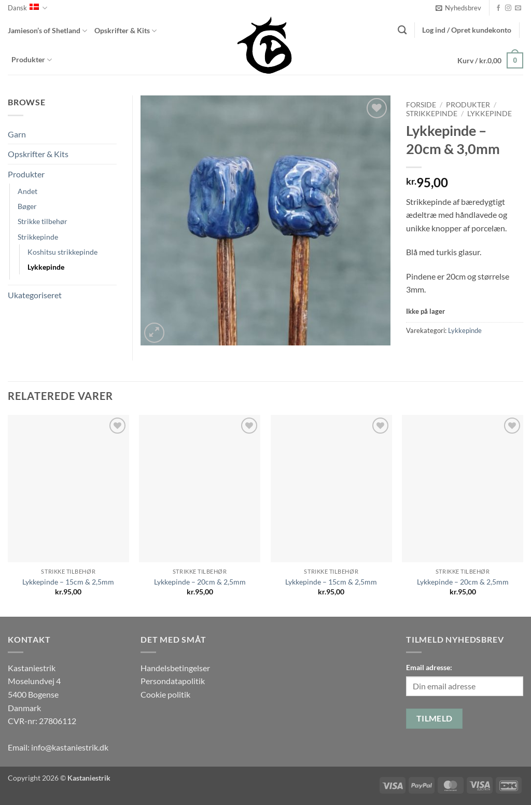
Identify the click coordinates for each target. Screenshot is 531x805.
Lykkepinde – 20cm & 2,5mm (200, 581)
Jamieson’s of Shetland (47, 31)
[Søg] (402, 30)
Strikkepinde (431, 113)
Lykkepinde (489, 113)
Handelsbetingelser (175, 668)
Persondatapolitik (173, 681)
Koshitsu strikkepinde (62, 251)
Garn (17, 134)
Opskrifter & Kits (125, 31)
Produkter (31, 60)
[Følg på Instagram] (508, 8)
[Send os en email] (518, 8)
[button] (458, 8)
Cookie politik (165, 694)
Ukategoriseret (35, 295)
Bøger (27, 206)
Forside (421, 105)
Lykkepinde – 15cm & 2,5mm (68, 581)
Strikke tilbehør (42, 221)
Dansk (27, 8)
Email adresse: (429, 667)
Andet (27, 191)
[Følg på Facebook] (498, 8)
